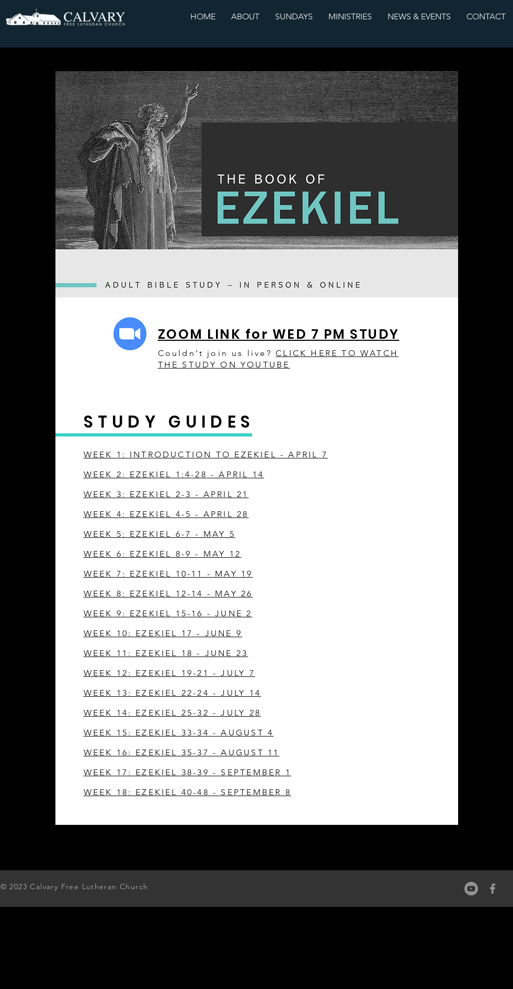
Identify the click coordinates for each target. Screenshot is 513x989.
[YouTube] (471, 888)
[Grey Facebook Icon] (492, 888)
